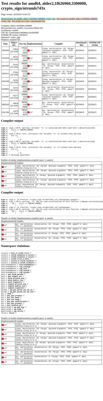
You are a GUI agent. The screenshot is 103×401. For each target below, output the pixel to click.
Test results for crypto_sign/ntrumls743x (28, 21)
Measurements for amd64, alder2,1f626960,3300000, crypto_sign (28, 19)
